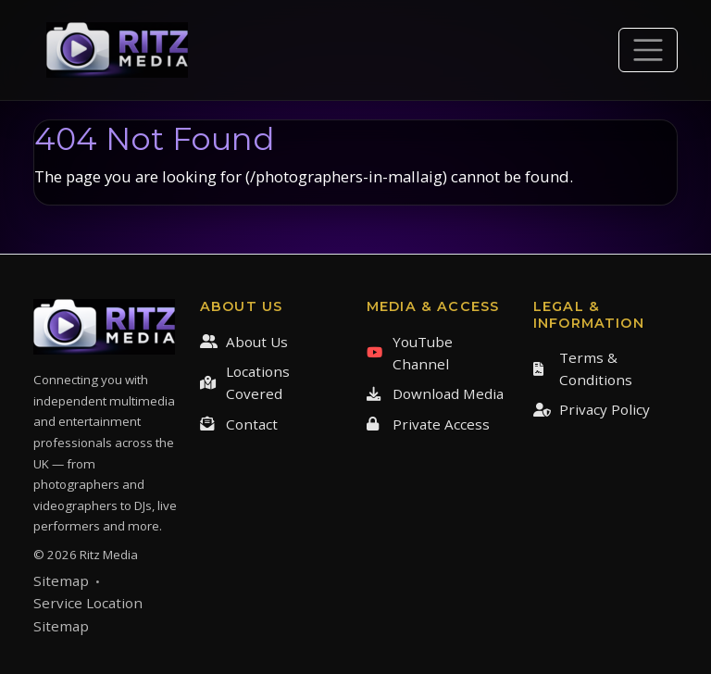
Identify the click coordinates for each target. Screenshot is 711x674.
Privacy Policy (591, 409)
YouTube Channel (410, 352)
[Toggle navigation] (648, 50)
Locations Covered (245, 382)
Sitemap (61, 580)
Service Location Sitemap (88, 613)
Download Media (435, 393)
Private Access (428, 424)
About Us (244, 341)
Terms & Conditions (582, 368)
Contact (239, 424)
